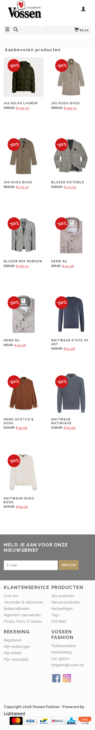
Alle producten (62, 596)
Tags (55, 615)
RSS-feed (58, 621)
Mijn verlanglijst (16, 659)
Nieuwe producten (65, 602)
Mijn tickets (12, 653)
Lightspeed (14, 713)
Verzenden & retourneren (23, 602)
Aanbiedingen (62, 609)
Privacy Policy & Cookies (23, 621)
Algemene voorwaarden (22, 615)
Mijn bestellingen (17, 647)
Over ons (11, 596)
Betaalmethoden (16, 609)
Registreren (13, 640)
